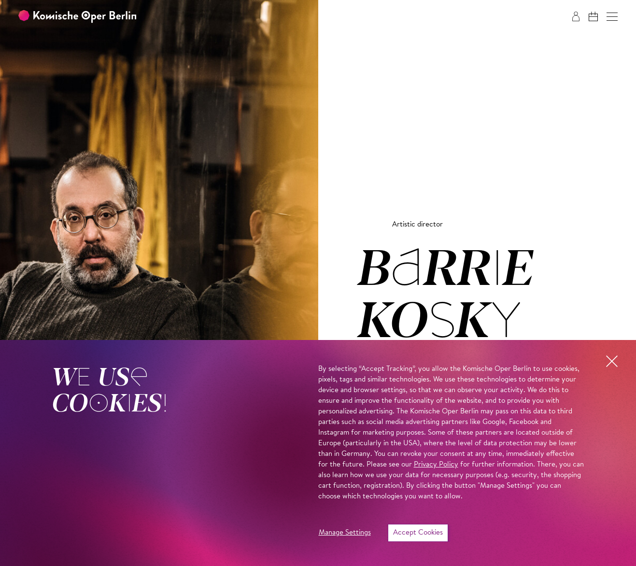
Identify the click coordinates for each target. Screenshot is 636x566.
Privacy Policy (436, 464)
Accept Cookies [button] (418, 533)
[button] (612, 17)
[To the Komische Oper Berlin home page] (77, 16)
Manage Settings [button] (345, 533)
